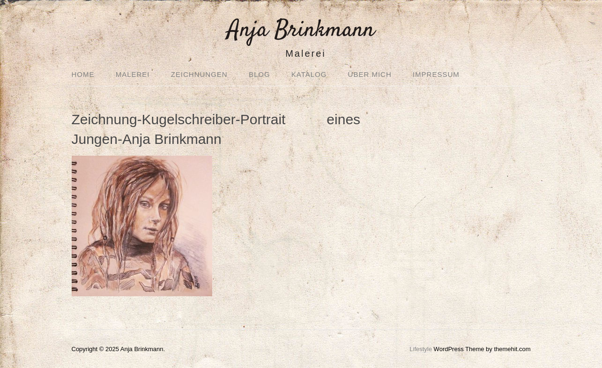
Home (83, 74)
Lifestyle (420, 349)
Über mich (370, 74)
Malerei (133, 74)
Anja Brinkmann (301, 30)
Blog (259, 74)
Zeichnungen (199, 74)
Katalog (309, 74)
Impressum (436, 74)
